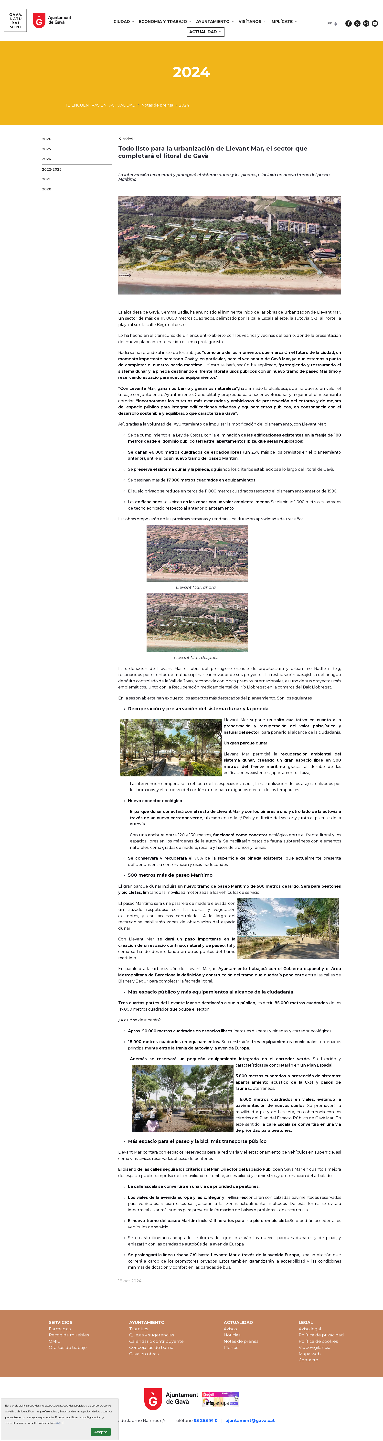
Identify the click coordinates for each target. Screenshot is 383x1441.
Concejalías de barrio (151, 1347)
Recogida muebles (69, 1334)
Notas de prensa (241, 1341)
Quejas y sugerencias (151, 1334)
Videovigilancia (314, 1347)
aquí (60, 1423)
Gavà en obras (144, 1353)
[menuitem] (124, 21)
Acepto (100, 1432)
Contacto (308, 1359)
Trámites (138, 1328)
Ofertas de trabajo (68, 1347)
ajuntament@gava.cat (250, 1420)
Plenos (231, 1347)
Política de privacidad (321, 1334)
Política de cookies (318, 1341)
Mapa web (310, 1353)
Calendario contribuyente (156, 1341)
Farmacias (60, 1328)
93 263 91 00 (207, 1420)
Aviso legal (310, 1328)
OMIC (54, 1341)
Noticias (232, 1334)
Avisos (230, 1328)
